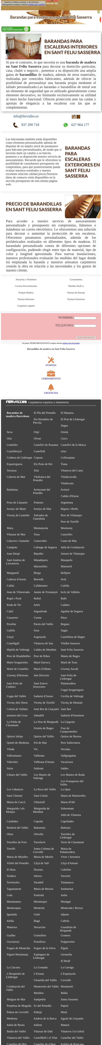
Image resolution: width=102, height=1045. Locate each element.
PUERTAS (51, 363)
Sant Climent (14, 795)
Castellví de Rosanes (46, 444)
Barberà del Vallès (17, 827)
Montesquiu (14, 908)
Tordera (11, 876)
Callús (10, 585)
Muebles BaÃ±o (76, 286)
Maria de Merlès (43, 856)
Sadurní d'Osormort (72, 715)
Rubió (37, 598)
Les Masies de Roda (73, 774)
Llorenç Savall (69, 668)
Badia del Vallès (16, 1031)
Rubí (63, 598)
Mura (10, 528)
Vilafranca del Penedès (41, 478)
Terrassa (12, 470)
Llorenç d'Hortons (17, 675)
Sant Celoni (41, 795)
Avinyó (65, 489)
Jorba (64, 895)
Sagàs (64, 630)
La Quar (65, 789)
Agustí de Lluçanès (72, 1018)
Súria (10, 768)
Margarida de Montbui (41, 810)
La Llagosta (68, 721)
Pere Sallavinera (70, 742)
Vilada (10, 749)
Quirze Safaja (15, 736)
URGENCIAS (51, 391)
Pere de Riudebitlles (19, 656)
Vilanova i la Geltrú (72, 1031)
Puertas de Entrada (76, 292)
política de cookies (36, 4)
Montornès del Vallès (46, 986)
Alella (10, 920)
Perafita (11, 624)
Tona (36, 534)
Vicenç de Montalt (72, 702)
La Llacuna (13, 967)
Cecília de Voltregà (72, 696)
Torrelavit (39, 842)
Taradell (38, 882)
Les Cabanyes (15, 789)
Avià (63, 579)
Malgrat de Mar (16, 999)
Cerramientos (76, 279)
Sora (36, 630)
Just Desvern (41, 675)
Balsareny (40, 827)
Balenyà (65, 827)
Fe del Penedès (42, 1005)
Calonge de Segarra (45, 547)
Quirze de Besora (71, 736)
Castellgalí (13, 643)
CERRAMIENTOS (50, 377)
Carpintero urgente (26, 305)
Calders (65, 604)
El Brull (65, 960)
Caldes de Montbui (45, 649)
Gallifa (11, 630)
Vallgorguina (68, 755)
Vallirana (39, 755)
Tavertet (65, 876)
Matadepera (41, 560)
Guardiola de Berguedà (68, 929)
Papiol (64, 1005)
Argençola (40, 636)
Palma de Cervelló (18, 1012)
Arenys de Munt (16, 508)
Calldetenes (41, 585)
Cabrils (65, 920)
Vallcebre (12, 761)
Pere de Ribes (42, 656)
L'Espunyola (68, 973)
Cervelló (66, 980)
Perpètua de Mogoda (19, 1005)
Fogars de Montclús (18, 948)
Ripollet (38, 553)
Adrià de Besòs (16, 1025)
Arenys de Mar (42, 508)
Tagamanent (14, 888)
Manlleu (39, 993)
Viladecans (67, 483)
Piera (64, 617)
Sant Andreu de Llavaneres (15, 561)
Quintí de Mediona (18, 742)
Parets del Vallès (43, 624)
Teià (36, 470)
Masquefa (66, 560)
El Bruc (11, 869)
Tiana (64, 464)
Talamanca (67, 882)
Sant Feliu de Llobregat (68, 677)
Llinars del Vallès (17, 774)
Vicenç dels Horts (17, 702)
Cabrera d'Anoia (16, 579)
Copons (38, 457)
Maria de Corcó (16, 802)
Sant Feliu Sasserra (72, 649)
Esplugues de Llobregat (41, 956)
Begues (65, 624)
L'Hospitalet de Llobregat (15, 975)
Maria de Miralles (17, 856)
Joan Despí (13, 553)
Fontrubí (39, 895)
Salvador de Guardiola (40, 517)
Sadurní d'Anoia (43, 696)
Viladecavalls (69, 476)
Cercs (64, 438)
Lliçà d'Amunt (69, 863)
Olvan (37, 438)
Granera (65, 935)
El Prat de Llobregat (73, 419)
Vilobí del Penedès (18, 863)
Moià (64, 1012)
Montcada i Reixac (72, 908)
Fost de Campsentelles (68, 730)
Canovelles (40, 540)
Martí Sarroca (42, 662)
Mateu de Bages (70, 656)
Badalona (12, 489)
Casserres (12, 617)
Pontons (38, 502)
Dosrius (38, 869)
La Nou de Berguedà (46, 721)
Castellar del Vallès (72, 1037)
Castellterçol (14, 451)
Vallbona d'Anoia (44, 761)
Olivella (38, 834)
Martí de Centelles (18, 668)
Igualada (12, 914)
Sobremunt (67, 808)
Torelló (11, 848)
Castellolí (39, 451)
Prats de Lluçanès (17, 502)
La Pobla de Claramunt (13, 723)
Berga (37, 572)
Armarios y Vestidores (26, 279)
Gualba (11, 935)
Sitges (64, 425)
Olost (10, 834)
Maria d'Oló (68, 802)
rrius (63, 451)
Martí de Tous (69, 662)
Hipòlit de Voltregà (18, 649)
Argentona (67, 502)
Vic (36, 749)
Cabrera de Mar (16, 476)
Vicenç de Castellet (18, 515)
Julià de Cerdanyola (72, 547)
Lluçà (10, 636)
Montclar (39, 908)
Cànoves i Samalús (18, 540)
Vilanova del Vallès (18, 1037)
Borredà (38, 579)
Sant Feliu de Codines (14, 685)
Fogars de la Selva (44, 948)
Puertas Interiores (26, 299)
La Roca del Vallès (45, 789)
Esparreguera (14, 464)
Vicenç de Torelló (44, 702)
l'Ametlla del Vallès (45, 980)
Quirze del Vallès (44, 736)
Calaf (10, 611)
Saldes (64, 768)
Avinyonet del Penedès (41, 491)
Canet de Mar (69, 540)
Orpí (36, 432)
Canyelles (66, 534)
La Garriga (67, 967)
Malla (64, 993)
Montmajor (40, 901)
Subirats (38, 768)
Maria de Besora (43, 888)
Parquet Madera (25, 292)
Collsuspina (68, 457)
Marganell (13, 572)
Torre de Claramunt (72, 842)
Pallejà (38, 1012)
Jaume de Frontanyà (46, 592)
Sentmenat (67, 888)
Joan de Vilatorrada (18, 592)
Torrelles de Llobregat (67, 835)
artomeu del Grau (17, 715)
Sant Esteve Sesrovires (40, 685)
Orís (9, 438)
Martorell (66, 566)
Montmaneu (14, 901)
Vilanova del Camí (72, 470)
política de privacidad (71, 343)
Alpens (65, 914)
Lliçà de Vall (41, 863)
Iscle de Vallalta (70, 592)
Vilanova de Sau (43, 643)
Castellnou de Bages (73, 636)
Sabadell (39, 715)
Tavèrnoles (13, 882)
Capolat (38, 821)
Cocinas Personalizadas (26, 286)
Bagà (37, 920)
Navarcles (40, 927)
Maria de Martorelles (73, 795)
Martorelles (40, 566)
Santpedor (40, 999)
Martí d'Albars (42, 668)
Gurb (37, 914)
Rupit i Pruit (14, 598)
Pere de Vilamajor (71, 515)
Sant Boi (66, 709)
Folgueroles (68, 941)
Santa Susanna (69, 999)
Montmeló (67, 986)
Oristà (64, 432)
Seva (9, 432)
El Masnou (67, 412)
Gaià (9, 895)
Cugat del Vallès (16, 696)
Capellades (67, 821)
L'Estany (39, 973)
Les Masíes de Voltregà (42, 776)
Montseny (66, 528)
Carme (38, 617)
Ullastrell (39, 802)
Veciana (65, 749)
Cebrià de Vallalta (17, 709)
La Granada (41, 967)
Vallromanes (14, 755)
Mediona (12, 1018)
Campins (12, 547)
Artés (37, 604)
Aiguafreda (40, 611)
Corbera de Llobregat (19, 457)
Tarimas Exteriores (76, 299)
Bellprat (65, 572)
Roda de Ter (14, 604)
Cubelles (66, 869)
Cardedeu (12, 821)
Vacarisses (67, 761)
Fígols (64, 948)
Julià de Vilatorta (71, 814)
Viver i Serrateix (70, 856)
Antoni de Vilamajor (73, 553)
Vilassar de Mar (16, 534)
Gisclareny (13, 941)
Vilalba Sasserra (70, 643)
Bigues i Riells (69, 508)
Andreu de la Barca (45, 1018)
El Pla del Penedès (45, 412)
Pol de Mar (40, 742)
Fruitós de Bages (44, 728)
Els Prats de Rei (43, 464)
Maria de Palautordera (67, 850)
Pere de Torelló (70, 521)
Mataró (65, 1025)
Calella (65, 585)
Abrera (38, 876)
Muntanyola (41, 528)
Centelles (12, 444)
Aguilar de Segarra (72, 611)
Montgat (66, 901)
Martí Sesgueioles (17, 662)
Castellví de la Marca (73, 444)
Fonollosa (39, 941)
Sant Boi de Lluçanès (46, 709)
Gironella (66, 954)
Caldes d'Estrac (70, 496)
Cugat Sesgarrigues (72, 689)
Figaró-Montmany (17, 954)
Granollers (40, 935)
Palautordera (68, 683)
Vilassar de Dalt (43, 1031)
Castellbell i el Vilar (45, 1037)
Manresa (12, 927)
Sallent (38, 1025)
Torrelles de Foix (17, 842)
